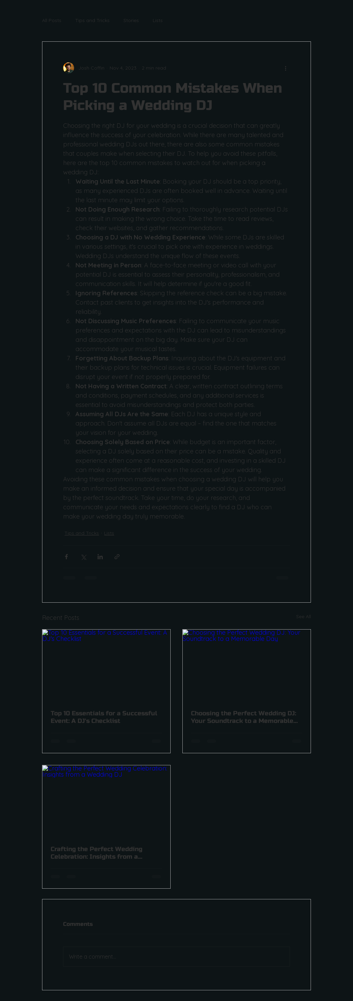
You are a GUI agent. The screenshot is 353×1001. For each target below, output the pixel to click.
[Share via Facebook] (66, 556)
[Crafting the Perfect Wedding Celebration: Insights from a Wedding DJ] (106, 801)
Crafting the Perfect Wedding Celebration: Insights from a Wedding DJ (96, 852)
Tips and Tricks (92, 20)
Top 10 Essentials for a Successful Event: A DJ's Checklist (104, 717)
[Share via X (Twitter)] (83, 556)
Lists (158, 20)
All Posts (51, 20)
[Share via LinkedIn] (100, 556)
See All (303, 616)
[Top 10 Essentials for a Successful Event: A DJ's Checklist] (106, 665)
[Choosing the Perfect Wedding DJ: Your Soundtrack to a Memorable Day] (247, 665)
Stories (131, 20)
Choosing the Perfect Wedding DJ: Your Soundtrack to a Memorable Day (243, 717)
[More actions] (286, 68)
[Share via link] (117, 556)
